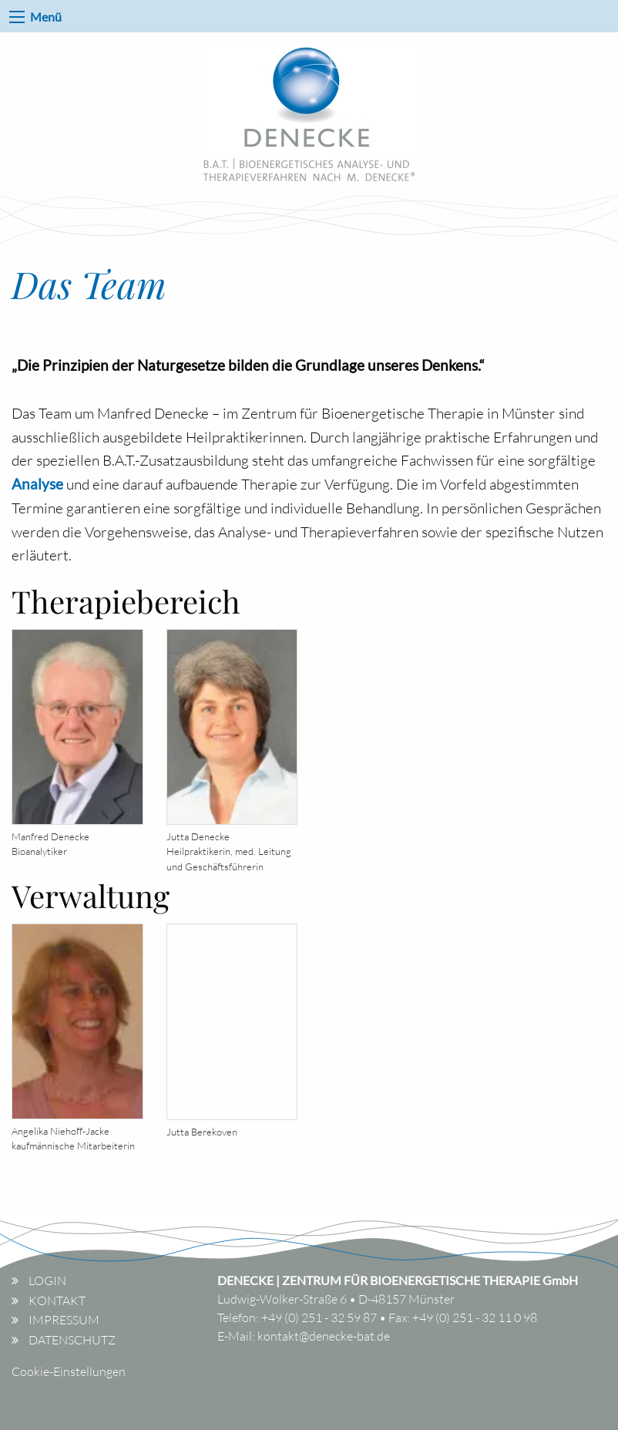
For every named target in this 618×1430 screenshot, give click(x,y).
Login (47, 1280)
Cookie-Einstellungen (69, 1371)
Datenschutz (72, 1340)
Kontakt (57, 1300)
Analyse (37, 484)
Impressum (64, 1319)
